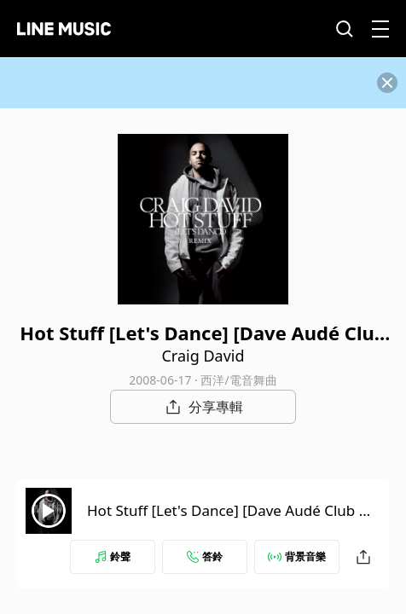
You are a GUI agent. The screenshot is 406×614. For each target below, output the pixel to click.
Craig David (202, 355)
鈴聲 (112, 556)
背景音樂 (297, 556)
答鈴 (205, 556)
